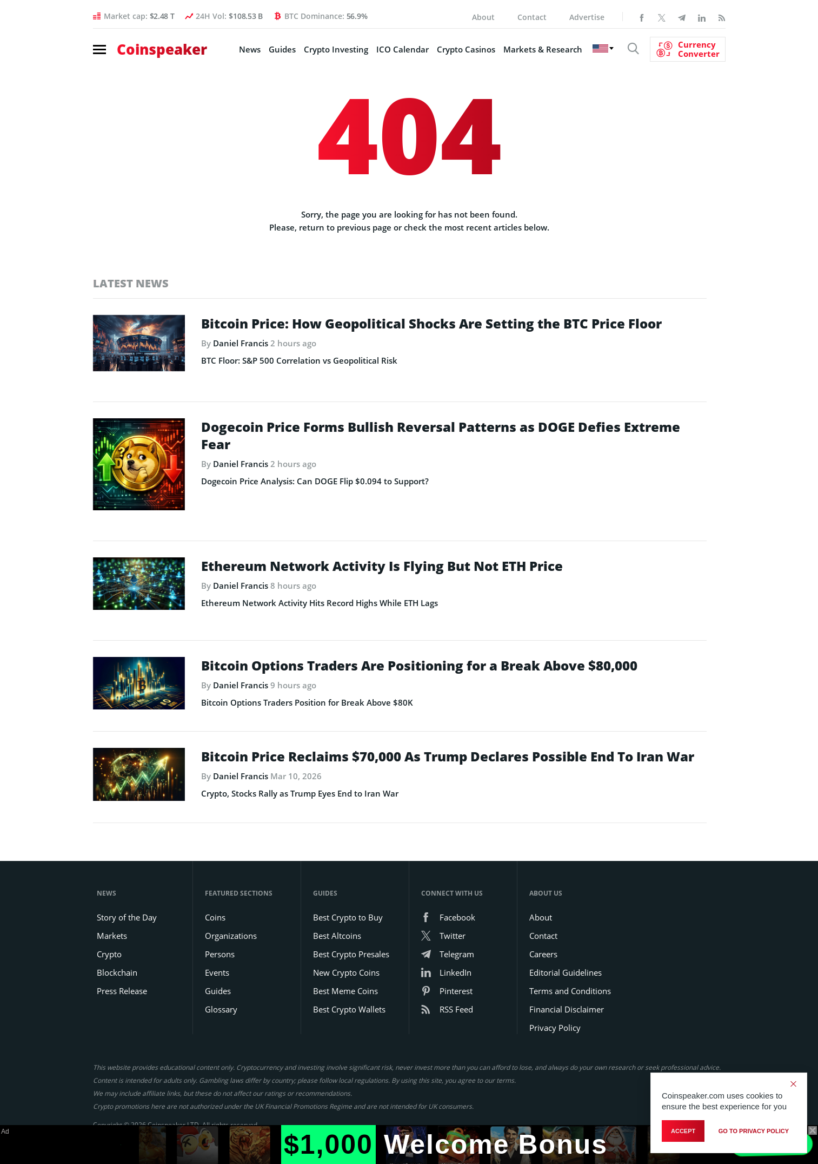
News (250, 49)
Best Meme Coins (345, 990)
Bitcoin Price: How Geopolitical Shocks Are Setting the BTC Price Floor (431, 323)
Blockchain (117, 972)
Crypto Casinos (466, 49)
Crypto (109, 954)
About (483, 17)
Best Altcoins (337, 935)
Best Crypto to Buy (348, 917)
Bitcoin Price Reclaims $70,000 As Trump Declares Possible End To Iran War (447, 756)
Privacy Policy (555, 1027)
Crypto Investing (336, 49)
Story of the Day (127, 917)
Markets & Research (542, 49)
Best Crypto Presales (351, 954)
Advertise (586, 17)
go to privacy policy (754, 1131)
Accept (683, 1131)
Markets (112, 935)
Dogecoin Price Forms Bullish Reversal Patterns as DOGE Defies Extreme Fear (440, 435)
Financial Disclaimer (566, 1009)
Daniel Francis (240, 343)
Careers (543, 954)
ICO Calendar (402, 49)
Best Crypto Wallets (349, 1009)
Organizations (231, 935)
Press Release (122, 990)
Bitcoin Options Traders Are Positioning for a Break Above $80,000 (419, 665)
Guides (282, 49)
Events (217, 972)
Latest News (131, 283)
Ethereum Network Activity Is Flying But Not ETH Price (382, 566)
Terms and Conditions (570, 990)
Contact (532, 17)
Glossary (221, 1009)
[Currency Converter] (688, 49)
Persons (220, 954)
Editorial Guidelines (565, 972)
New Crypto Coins (346, 972)
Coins (215, 917)
